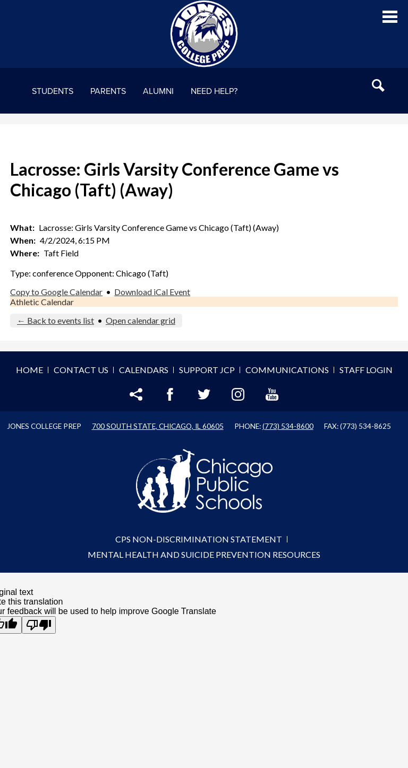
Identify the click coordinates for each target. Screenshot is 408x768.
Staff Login (366, 370)
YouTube (272, 394)
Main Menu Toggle (389, 17)
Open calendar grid (140, 320)
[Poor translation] (39, 625)
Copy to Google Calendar (56, 292)
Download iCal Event (152, 292)
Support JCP (207, 370)
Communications (287, 370)
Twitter (204, 394)
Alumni (158, 91)
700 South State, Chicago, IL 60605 (158, 426)
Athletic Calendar (42, 302)
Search (378, 85)
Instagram (238, 394)
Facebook (170, 394)
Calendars (143, 370)
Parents (108, 91)
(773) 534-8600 (287, 426)
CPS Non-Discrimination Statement (198, 539)
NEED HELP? (214, 91)
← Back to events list (55, 320)
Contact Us (81, 370)
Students (52, 91)
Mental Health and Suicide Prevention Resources (204, 554)
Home (29, 370)
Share (136, 394)
